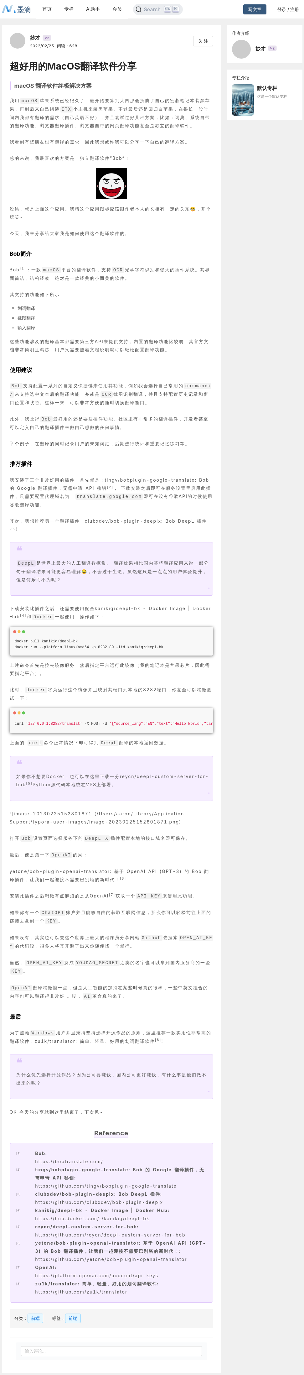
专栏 (69, 9)
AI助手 (93, 9)
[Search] (158, 9)
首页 (47, 9)
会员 (117, 9)
